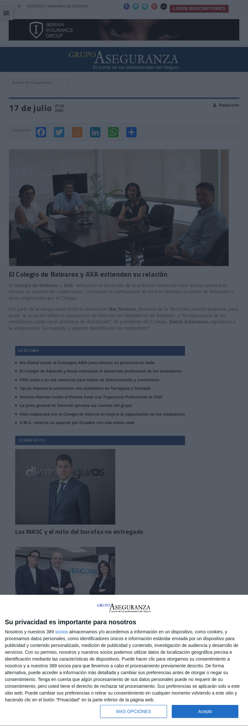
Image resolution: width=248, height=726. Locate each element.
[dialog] (124, 660)
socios (61, 631)
